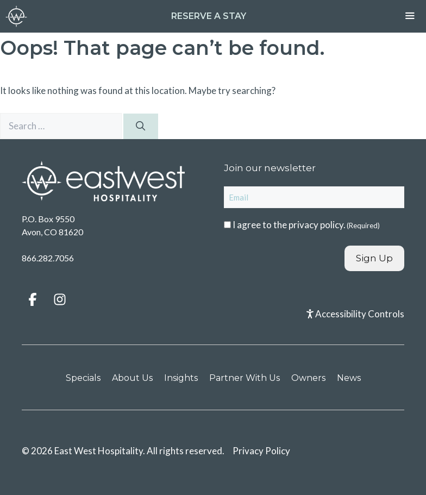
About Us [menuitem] (132, 378)
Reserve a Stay (208, 16)
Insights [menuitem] (181, 378)
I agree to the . (306, 224)
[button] (32, 299)
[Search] (140, 127)
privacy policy (316, 224)
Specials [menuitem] (83, 378)
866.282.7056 (48, 258)
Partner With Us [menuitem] (244, 378)
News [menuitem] (349, 378)
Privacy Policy (261, 450)
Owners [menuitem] (308, 378)
